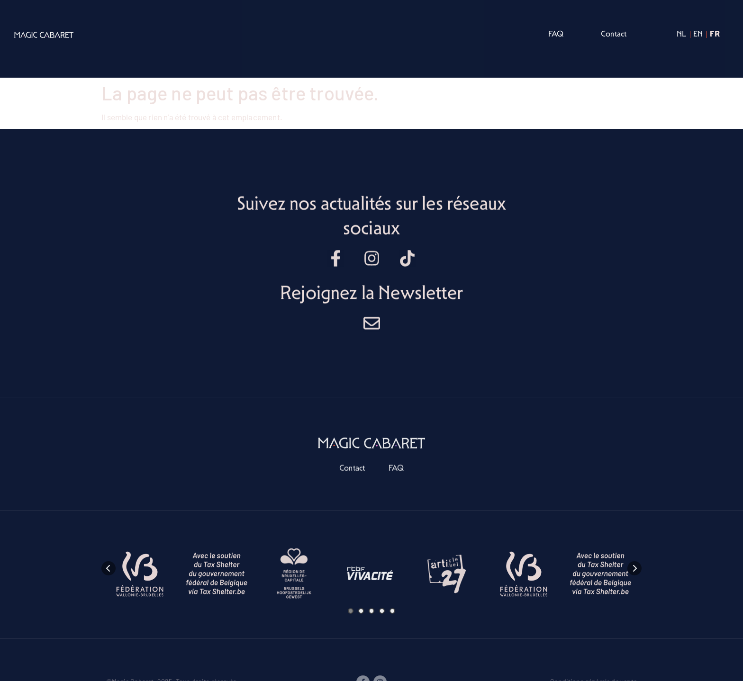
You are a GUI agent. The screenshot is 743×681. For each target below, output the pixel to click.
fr (714, 33)
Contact (613, 33)
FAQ (556, 33)
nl (681, 33)
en (698, 33)
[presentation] (108, 636)
